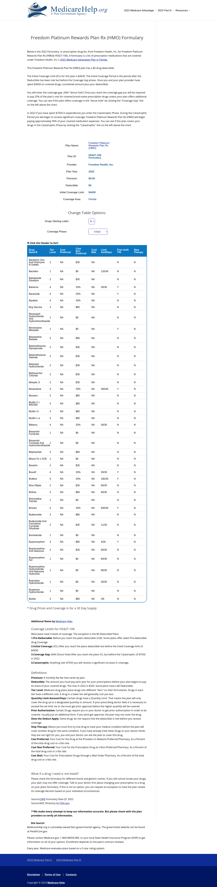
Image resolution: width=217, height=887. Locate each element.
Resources (182, 10)
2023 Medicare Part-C (39, 860)
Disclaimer (33, 874)
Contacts (71, 874)
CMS (42, 799)
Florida (92, 199)
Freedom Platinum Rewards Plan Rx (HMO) (98, 146)
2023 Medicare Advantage (139, 10)
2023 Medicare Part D (68, 860)
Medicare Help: (64, 621)
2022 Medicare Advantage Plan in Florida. (84, 59)
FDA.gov (64, 803)
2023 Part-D (165, 10)
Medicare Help (56, 882)
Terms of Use (53, 874)
